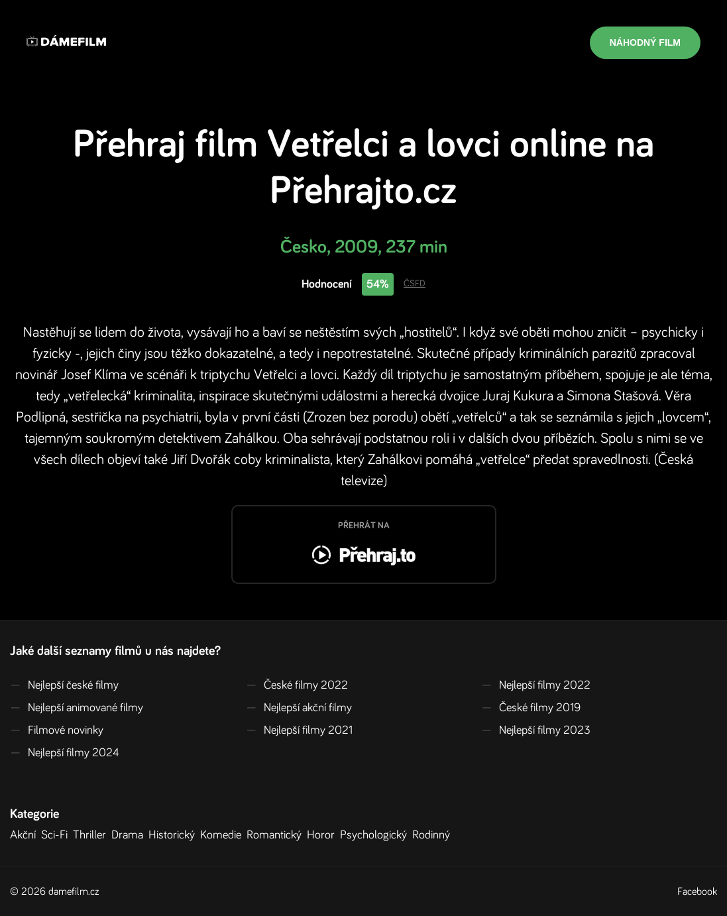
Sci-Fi (57, 835)
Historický (174, 835)
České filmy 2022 (297, 685)
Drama (129, 835)
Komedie (223, 835)
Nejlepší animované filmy (76, 708)
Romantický (277, 835)
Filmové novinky (56, 730)
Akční (25, 835)
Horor (323, 835)
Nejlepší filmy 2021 (299, 730)
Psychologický (376, 835)
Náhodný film (645, 42)
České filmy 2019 (531, 708)
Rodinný (433, 835)
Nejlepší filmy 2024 (64, 753)
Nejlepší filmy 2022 (535, 685)
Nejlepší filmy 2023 (535, 730)
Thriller (92, 835)
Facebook (697, 891)
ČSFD (414, 283)
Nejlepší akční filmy (299, 708)
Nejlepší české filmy (64, 685)
